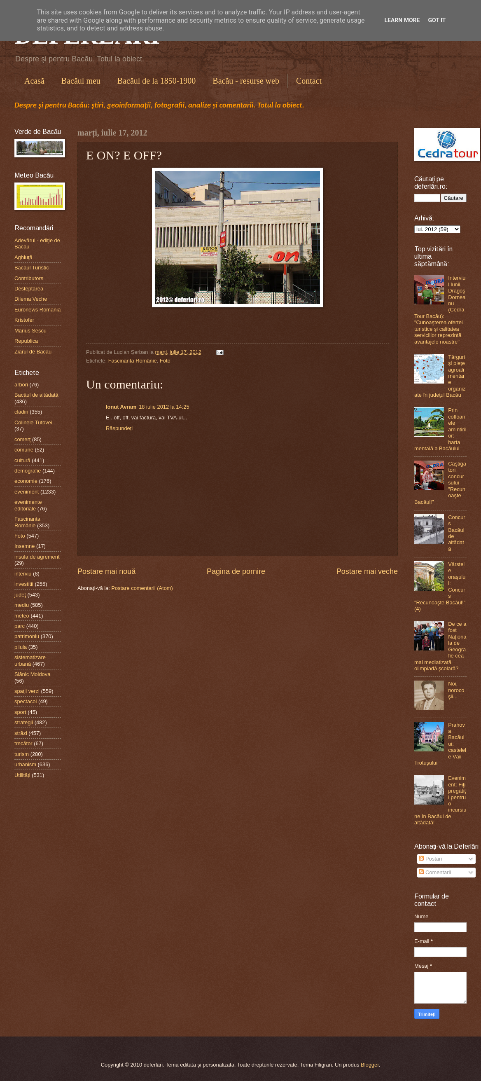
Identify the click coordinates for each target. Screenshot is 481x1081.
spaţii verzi (27, 691)
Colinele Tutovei (33, 422)
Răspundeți (119, 428)
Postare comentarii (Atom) (142, 588)
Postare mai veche (367, 571)
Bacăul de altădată (36, 395)
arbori (21, 384)
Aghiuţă (23, 257)
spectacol (25, 701)
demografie (27, 471)
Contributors (28, 278)
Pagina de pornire (236, 571)
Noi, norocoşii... (456, 690)
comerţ (22, 439)
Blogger (370, 1065)
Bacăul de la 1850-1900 (156, 80)
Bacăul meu (80, 80)
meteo (21, 616)
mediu (21, 605)
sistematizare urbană (30, 660)
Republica (26, 341)
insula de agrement (37, 557)
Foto (165, 361)
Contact (309, 80)
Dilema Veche (30, 299)
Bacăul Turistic (31, 267)
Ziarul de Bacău (32, 352)
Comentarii (435, 872)
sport (20, 712)
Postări (430, 859)
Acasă (34, 80)
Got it (437, 20)
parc (19, 626)
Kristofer (24, 320)
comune (23, 450)
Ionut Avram (121, 407)
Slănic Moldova (32, 674)
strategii (23, 722)
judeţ (20, 595)
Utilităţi (22, 775)
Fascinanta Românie (132, 361)
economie (25, 481)
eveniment (26, 492)
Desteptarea (28, 288)
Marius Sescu (30, 331)
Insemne (24, 546)
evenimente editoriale (28, 505)
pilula (20, 647)
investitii (23, 584)
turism (21, 754)
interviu (23, 574)
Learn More (402, 20)
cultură (22, 460)
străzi (20, 733)
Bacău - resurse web (245, 80)
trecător (23, 743)
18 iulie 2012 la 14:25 (164, 407)
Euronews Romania (37, 310)
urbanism (25, 764)
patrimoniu (26, 636)
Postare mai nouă (106, 571)
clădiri (21, 412)
